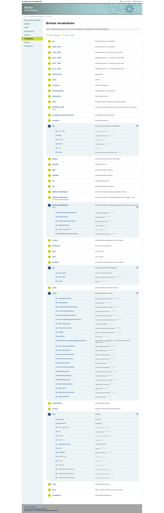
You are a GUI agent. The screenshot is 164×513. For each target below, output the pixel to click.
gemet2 (55, 164)
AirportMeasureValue (64, 298)
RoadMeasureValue (64, 379)
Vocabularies (28, 39)
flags (59, 135)
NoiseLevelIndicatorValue (66, 354)
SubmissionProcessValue (66, 392)
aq (53, 41)
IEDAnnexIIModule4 (60, 205)
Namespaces (28, 46)
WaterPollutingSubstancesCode (68, 233)
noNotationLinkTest (64, 444)
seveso (55, 409)
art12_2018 (56, 52)
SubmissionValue (63, 396)
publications (57, 403)
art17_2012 (56, 63)
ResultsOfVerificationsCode (67, 221)
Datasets (27, 24)
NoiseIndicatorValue (64, 350)
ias (53, 181)
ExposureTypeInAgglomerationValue (69, 319)
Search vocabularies (54, 35)
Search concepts (69, 35)
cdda (54, 80)
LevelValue (61, 336)
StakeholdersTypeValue (65, 384)
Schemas (27, 35)
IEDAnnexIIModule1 (60, 192)
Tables (26, 27)
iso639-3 (60, 332)
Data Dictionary (40, 16)
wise (54, 490)
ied (53, 186)
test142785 (61, 452)
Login (123, 1)
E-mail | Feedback (30, 507)
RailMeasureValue (63, 371)
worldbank (56, 495)
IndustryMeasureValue (65, 328)
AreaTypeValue (63, 302)
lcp (53, 268)
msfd (54, 288)
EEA (32, 1)
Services (27, 42)
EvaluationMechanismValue (67, 315)
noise (54, 293)
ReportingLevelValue (64, 375)
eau (59, 431)
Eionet (32, 16)
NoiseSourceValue (64, 363)
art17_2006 (56, 58)
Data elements (29, 31)
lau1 (54, 251)
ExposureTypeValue (64, 323)
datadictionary (58, 91)
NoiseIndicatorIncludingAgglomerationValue (72, 340)
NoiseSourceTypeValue (65, 358)
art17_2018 (56, 69)
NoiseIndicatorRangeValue (66, 346)
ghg (53, 170)
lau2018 (55, 262)
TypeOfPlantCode (63, 225)
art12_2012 (56, 47)
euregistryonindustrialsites (63, 115)
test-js (60, 448)
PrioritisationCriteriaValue (66, 367)
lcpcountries (62, 273)
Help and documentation (32, 20)
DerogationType (63, 217)
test (53, 414)
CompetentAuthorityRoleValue (67, 307)
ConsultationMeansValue (66, 311)
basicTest (61, 419)
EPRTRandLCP (58, 107)
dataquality (56, 96)
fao (53, 126)
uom (54, 484)
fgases (55, 159)
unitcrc (60, 152)
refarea (60, 144)
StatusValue (62, 388)
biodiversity (57, 74)
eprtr (54, 102)
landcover (56, 246)
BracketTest (62, 423)
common (55, 85)
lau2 (54, 257)
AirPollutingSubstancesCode (67, 212)
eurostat (55, 120)
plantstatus (61, 277)
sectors (60, 281)
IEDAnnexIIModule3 (60, 197)
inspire (55, 240)
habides (55, 175)
